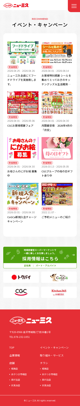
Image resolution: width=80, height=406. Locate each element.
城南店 (14, 368)
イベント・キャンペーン (54, 347)
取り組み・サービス (52, 355)
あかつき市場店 (19, 374)
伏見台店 (15, 385)
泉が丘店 (15, 379)
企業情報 (14, 355)
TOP (11, 347)
